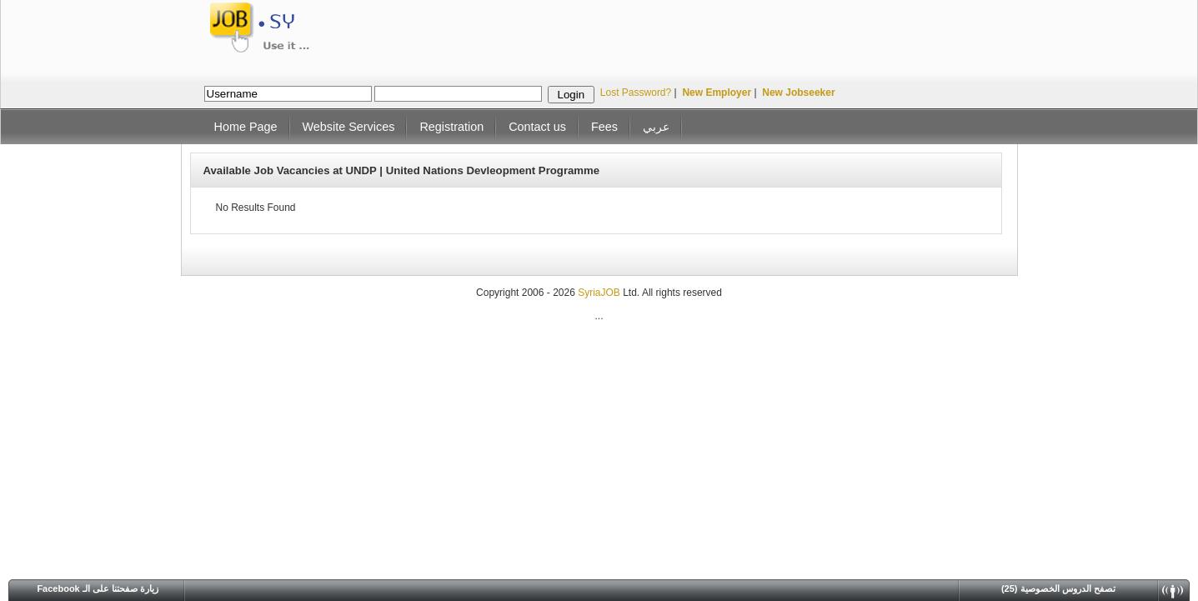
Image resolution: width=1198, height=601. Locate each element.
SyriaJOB (600, 292)
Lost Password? (635, 92)
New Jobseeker (798, 92)
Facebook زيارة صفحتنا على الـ (97, 588)
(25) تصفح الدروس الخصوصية (1058, 588)
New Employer (716, 92)
